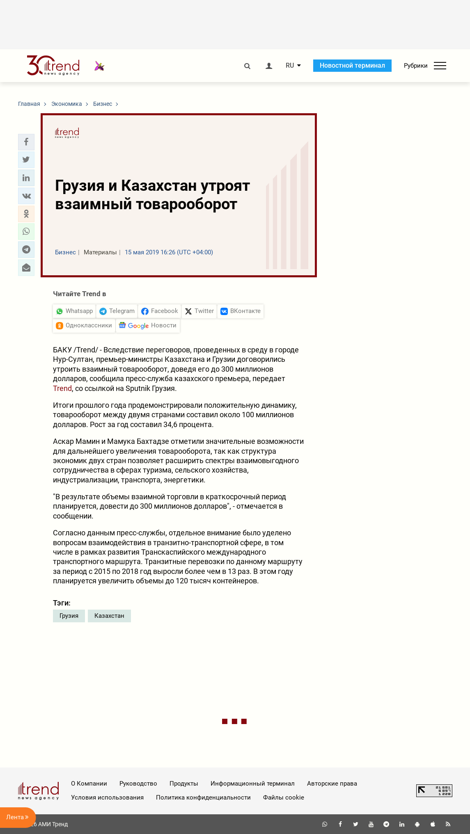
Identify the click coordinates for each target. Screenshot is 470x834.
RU (290, 65)
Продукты (184, 783)
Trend (62, 388)
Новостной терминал (352, 65)
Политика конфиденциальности (203, 797)
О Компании (89, 783)
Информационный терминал (253, 783)
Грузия (69, 615)
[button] (26, 142)
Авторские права (332, 783)
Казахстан (109, 615)
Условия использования (107, 797)
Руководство (138, 783)
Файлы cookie (283, 797)
